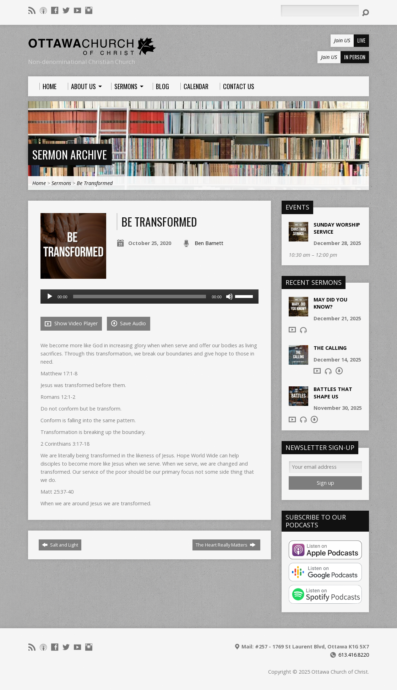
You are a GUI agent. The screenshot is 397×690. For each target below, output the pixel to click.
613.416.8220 (353, 654)
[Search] (320, 10)
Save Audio (128, 323)
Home (39, 183)
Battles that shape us (333, 393)
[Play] (49, 296)
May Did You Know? (330, 303)
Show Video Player (71, 323)
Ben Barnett (209, 243)
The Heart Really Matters (226, 545)
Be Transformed (95, 183)
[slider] (139, 296)
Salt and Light (60, 545)
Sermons (61, 183)
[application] (149, 296)
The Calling (330, 347)
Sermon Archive (69, 154)
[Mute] (229, 296)
